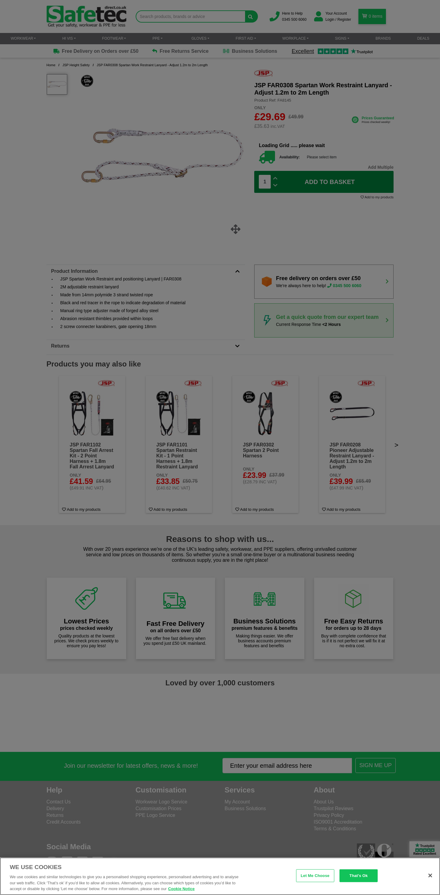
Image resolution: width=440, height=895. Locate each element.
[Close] (430, 875)
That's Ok (359, 875)
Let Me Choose (315, 875)
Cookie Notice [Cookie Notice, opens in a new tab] (181, 888)
